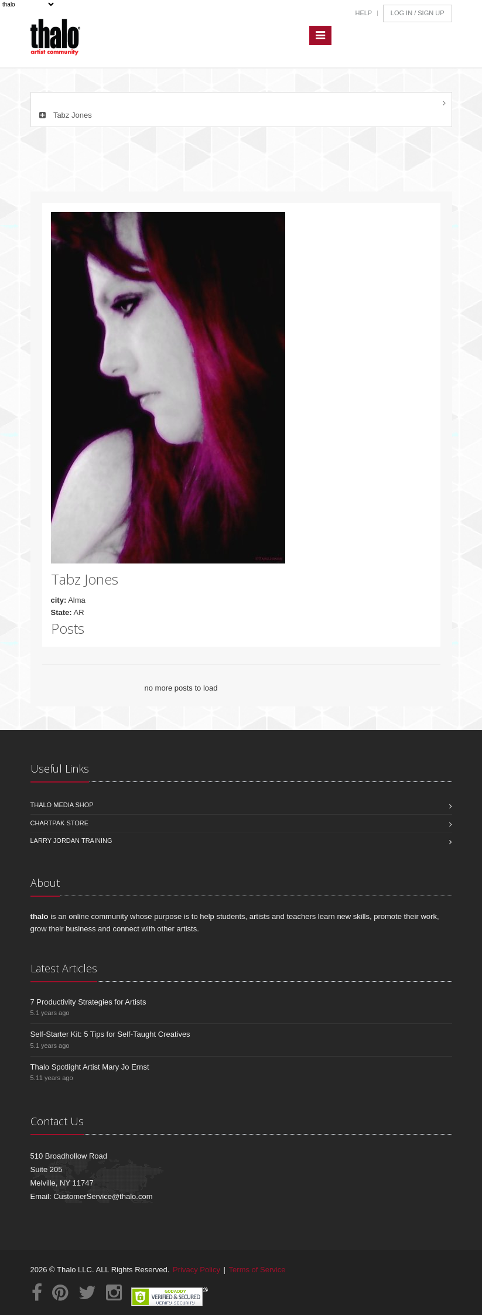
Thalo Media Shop (62, 804)
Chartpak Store (59, 822)
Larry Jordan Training (71, 840)
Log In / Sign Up (418, 12)
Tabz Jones (64, 115)
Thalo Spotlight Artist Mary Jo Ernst (89, 1067)
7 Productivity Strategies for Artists (88, 1002)
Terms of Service (257, 1269)
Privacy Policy (196, 1269)
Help (363, 12)
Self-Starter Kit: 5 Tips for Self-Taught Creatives (110, 1034)
